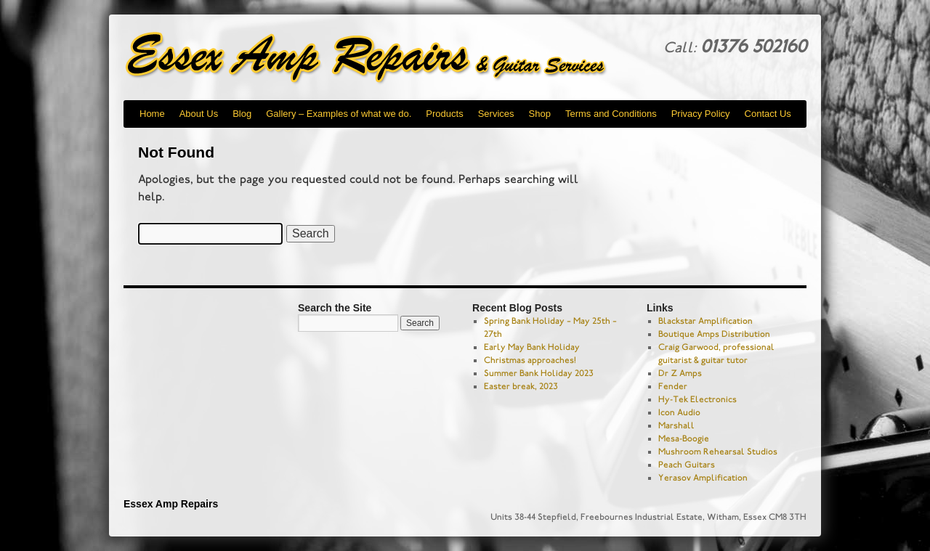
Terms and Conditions (611, 113)
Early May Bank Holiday (532, 347)
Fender (672, 386)
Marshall (676, 425)
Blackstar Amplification (705, 321)
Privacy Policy (700, 113)
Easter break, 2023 (521, 386)
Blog (241, 113)
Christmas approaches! (530, 360)
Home (152, 113)
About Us (198, 113)
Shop (540, 113)
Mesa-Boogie (683, 438)
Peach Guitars (686, 465)
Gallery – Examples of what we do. (338, 113)
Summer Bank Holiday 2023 (539, 373)
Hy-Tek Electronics (697, 399)
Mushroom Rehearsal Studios (717, 451)
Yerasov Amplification (703, 478)
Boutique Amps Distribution (714, 334)
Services (496, 113)
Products (444, 113)
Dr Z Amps (680, 373)
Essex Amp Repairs (378, 58)
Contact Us (768, 113)
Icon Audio (679, 412)
